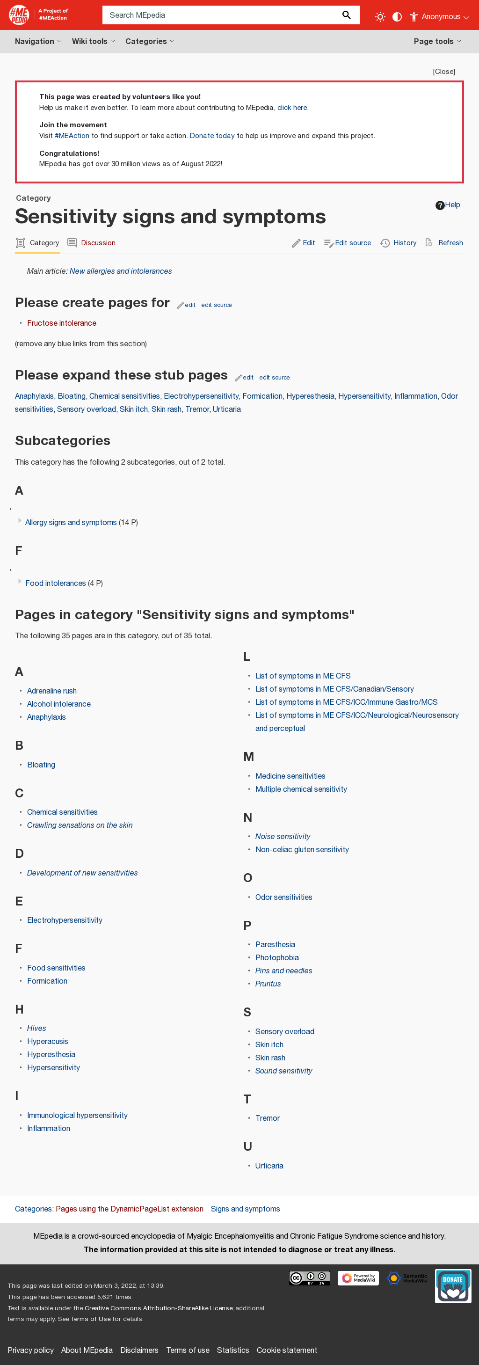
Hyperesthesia (310, 396)
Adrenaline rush (52, 691)
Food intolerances (55, 584)
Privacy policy (30, 1351)
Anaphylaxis (34, 396)
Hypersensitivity (364, 396)
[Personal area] (440, 15)
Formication (262, 396)
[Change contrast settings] (397, 16)
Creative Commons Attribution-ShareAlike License (158, 1308)
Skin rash (166, 410)
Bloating (72, 396)
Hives (36, 1029)
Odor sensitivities (283, 898)
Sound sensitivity (283, 1071)
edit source (217, 305)
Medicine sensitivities (290, 776)
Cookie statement (287, 1351)
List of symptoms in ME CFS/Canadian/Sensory (334, 689)
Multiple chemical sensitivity (301, 790)
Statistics (233, 1351)
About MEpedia (87, 1351)
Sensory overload (86, 410)
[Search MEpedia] (231, 15)
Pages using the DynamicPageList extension (129, 1209)
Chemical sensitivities (124, 396)
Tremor (197, 410)
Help (447, 205)
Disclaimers (139, 1351)
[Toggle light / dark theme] (380, 16)
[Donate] (453, 1285)
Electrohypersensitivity (201, 396)
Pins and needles (283, 971)
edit (190, 305)
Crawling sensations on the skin (80, 826)
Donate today (212, 136)
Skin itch (134, 410)
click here (292, 107)
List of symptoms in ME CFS (303, 676)
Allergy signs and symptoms (71, 523)
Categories (33, 1209)
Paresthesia (275, 945)
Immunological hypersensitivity (77, 1116)
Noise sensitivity (283, 837)
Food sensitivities (56, 968)
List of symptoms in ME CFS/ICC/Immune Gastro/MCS (346, 702)
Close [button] (444, 71)
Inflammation (415, 396)
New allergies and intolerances (121, 271)
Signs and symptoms (245, 1209)
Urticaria (227, 410)
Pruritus (268, 984)
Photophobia (277, 958)
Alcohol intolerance (59, 704)
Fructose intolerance (61, 323)
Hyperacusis (47, 1042)
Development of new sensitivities (82, 873)
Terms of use (188, 1351)
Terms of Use (90, 1319)
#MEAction (72, 136)
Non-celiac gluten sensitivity (302, 850)
